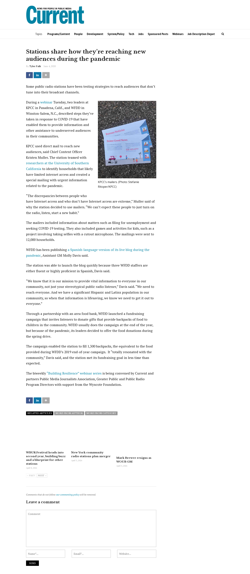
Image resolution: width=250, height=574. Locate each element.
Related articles (39, 413)
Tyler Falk (35, 66)
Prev (31, 475)
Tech (131, 34)
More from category (101, 413)
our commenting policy (67, 494)
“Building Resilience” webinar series (74, 373)
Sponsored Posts (158, 34)
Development (95, 34)
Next (42, 475)
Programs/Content (58, 34)
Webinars (178, 34)
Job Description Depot (201, 34)
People (78, 34)
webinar (46, 102)
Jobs (141, 34)
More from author (69, 413)
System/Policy (115, 34)
